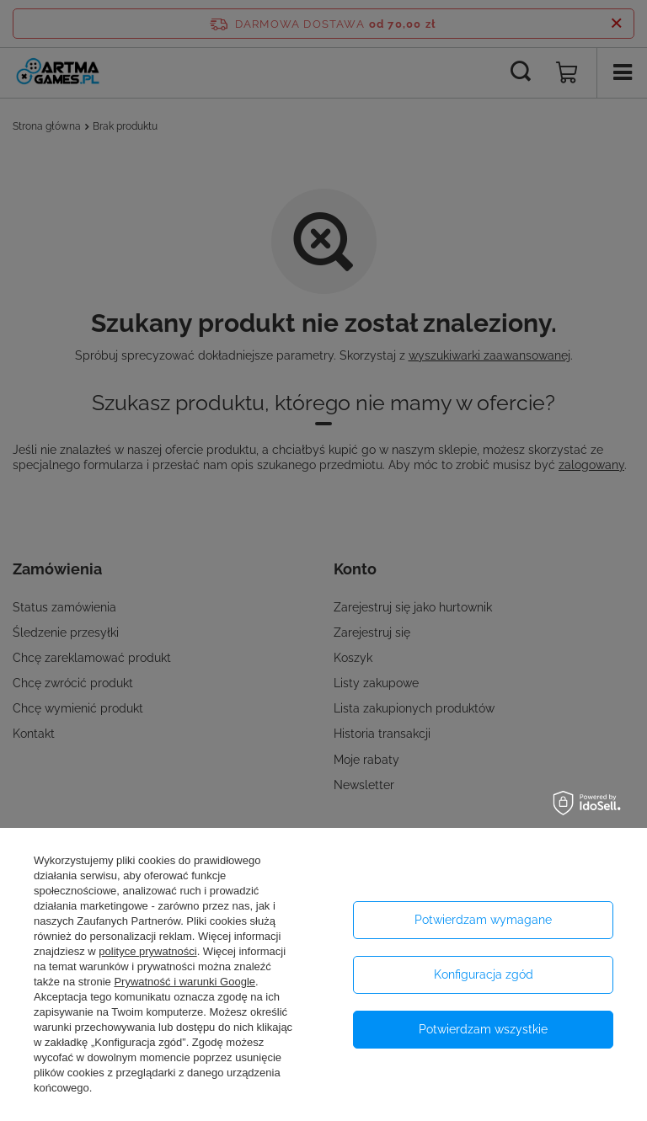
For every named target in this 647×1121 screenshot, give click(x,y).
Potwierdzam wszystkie (483, 1029)
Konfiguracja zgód (483, 974)
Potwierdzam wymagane (483, 919)
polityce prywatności (147, 951)
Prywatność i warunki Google (184, 981)
